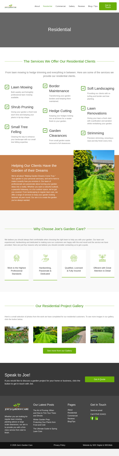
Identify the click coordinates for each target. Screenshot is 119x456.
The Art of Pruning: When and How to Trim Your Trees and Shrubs (44, 413)
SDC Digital (97, 445)
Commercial (61, 6)
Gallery (72, 6)
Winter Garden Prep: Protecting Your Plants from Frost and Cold (44, 422)
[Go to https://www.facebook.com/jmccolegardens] (92, 418)
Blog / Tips (93, 6)
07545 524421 (100, 414)
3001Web (108, 445)
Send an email (96, 410)
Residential (47, 6)
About (37, 6)
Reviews (81, 6)
